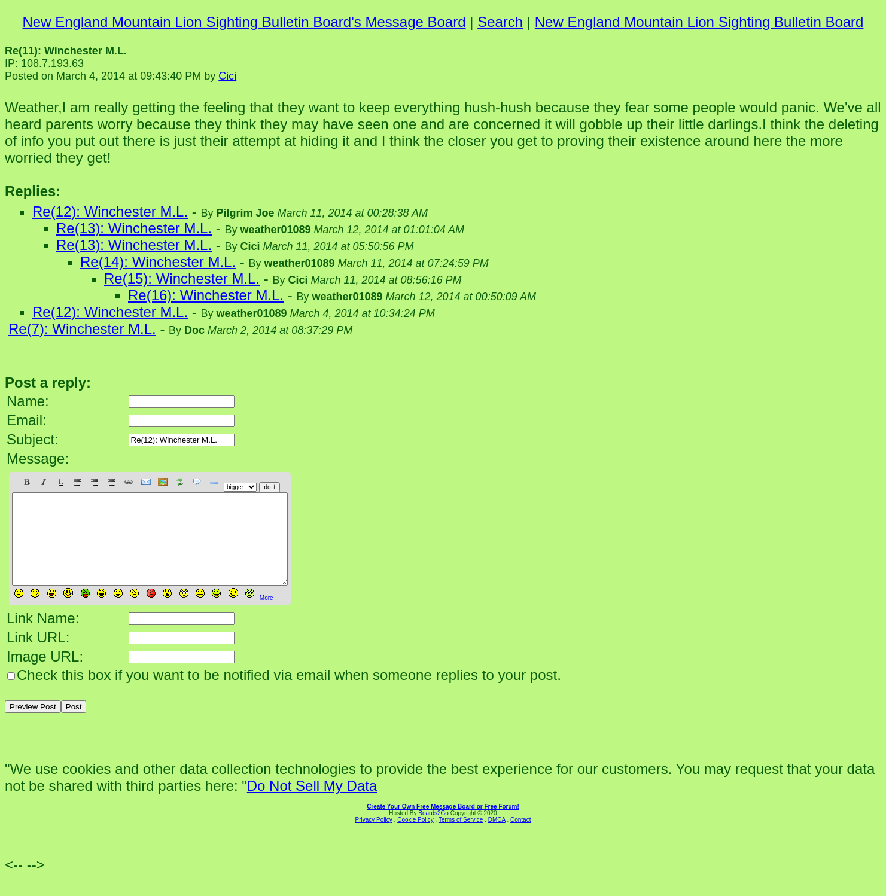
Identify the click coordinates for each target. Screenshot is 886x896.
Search (500, 22)
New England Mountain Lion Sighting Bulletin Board (699, 22)
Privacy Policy (373, 837)
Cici (227, 76)
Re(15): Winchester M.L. (182, 278)
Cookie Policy (415, 837)
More (266, 615)
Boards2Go (433, 831)
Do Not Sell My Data (312, 804)
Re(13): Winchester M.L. (134, 228)
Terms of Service (461, 837)
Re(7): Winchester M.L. (82, 329)
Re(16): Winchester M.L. (206, 295)
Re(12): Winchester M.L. (110, 211)
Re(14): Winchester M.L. (158, 262)
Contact (520, 837)
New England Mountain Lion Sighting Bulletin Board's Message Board (244, 22)
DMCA (497, 837)
